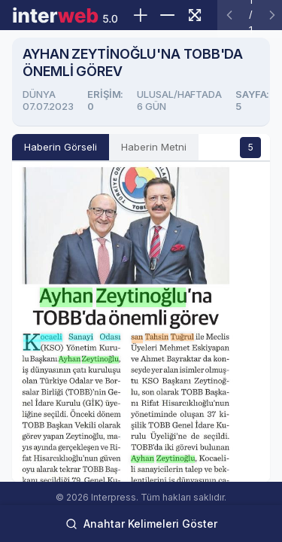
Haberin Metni (153, 147)
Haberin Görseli (60, 147)
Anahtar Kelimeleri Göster (141, 523)
